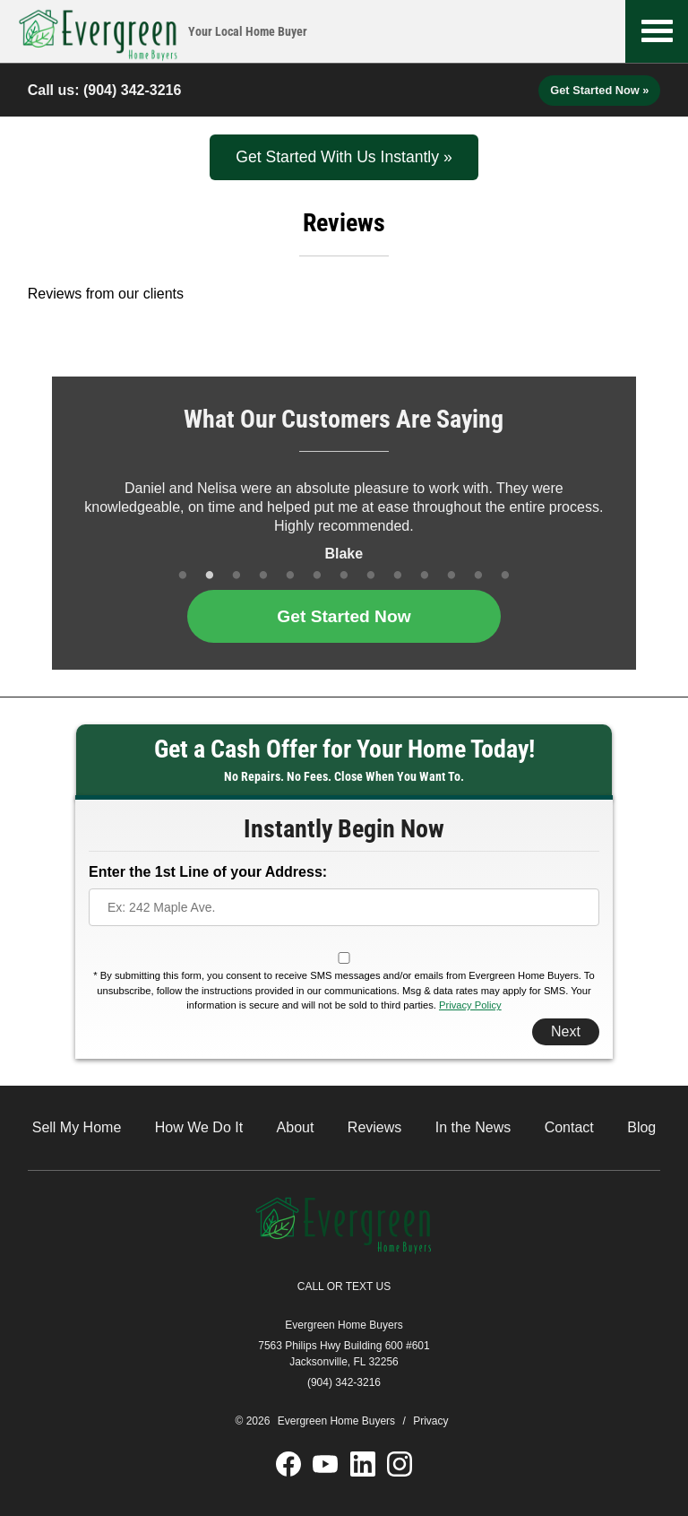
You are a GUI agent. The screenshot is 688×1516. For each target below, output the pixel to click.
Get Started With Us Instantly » (344, 157)
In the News (473, 1127)
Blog (641, 1127)
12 (478, 576)
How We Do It (199, 1127)
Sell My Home (77, 1127)
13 (505, 576)
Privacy (430, 1421)
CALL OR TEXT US (344, 1286)
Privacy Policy (470, 1005)
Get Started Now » (599, 90)
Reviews (374, 1127)
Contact (569, 1127)
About (295, 1127)
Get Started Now (343, 616)
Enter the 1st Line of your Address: (208, 871)
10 (425, 576)
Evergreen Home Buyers (343, 1325)
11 (451, 576)
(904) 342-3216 (132, 90)
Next (565, 1031)
